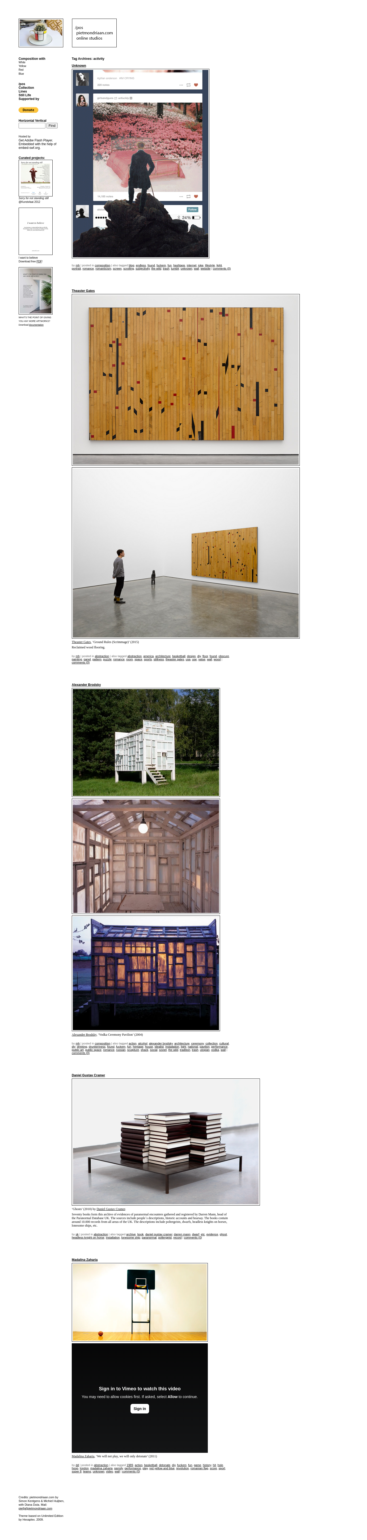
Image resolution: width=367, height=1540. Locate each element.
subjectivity (143, 268)
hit (214, 1465)
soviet (163, 1049)
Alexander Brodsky (86, 685)
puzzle (107, 659)
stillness (159, 659)
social (153, 1049)
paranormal (149, 1237)
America (148, 656)
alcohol (142, 1043)
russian (120, 1049)
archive (131, 1234)
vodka (215, 1049)
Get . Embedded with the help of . (37, 144)
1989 (129, 1465)
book (140, 1234)
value (202, 659)
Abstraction (102, 656)
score (213, 1468)
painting (77, 659)
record (177, 1237)
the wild (156, 268)
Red (21, 69)
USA (188, 659)
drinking (82, 1046)
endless (141, 265)
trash (166, 268)
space (138, 659)
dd (77, 1465)
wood (217, 659)
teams (87, 1471)
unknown (186, 268)
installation (172, 1046)
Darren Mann (182, 1234)
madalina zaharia (101, 1468)
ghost (223, 1234)
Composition (103, 265)
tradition (185, 1049)
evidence (212, 1234)
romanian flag (199, 1468)
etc (203, 1234)
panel (87, 659)
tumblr (175, 268)
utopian (205, 1049)
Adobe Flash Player (38, 140)
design (191, 656)
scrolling (128, 268)
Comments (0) (222, 268)
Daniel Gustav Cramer (88, 1075)
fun (170, 265)
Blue (21, 73)
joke (201, 265)
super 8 (77, 1471)
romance (88, 268)
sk (77, 1234)
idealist (159, 1046)
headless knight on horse (88, 1237)
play (145, 1468)
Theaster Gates (83, 291)
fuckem (161, 265)
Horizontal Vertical (33, 121)
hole (220, 1465)
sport (222, 1468)
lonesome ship (130, 1237)
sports (148, 659)
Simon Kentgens (29, 1501)
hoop (75, 1468)
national (193, 1046)
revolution (182, 1468)
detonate (164, 1465)
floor (205, 656)
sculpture (133, 1049)
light (219, 265)
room (129, 659)
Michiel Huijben (54, 1501)
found (151, 265)
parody (118, 1468)
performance (219, 1046)
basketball (178, 656)
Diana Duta (32, 1504)
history (207, 1465)
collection (211, 1043)
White (22, 62)
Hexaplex (29, 1519)
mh (78, 265)
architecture (163, 656)
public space (93, 1049)
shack (144, 1049)
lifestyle (210, 265)
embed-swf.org (29, 148)
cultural (224, 1043)
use (194, 659)
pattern (97, 659)
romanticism (103, 268)
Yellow (22, 66)
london (84, 1468)
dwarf (195, 1234)
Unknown (79, 66)
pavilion (204, 1046)
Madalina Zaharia (85, 1260)
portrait (76, 268)
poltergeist (165, 1237)
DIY (199, 656)
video (109, 1471)
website (205, 268)
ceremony (197, 1043)
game (197, 1465)
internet (192, 265)
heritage (138, 1046)
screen (117, 268)
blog (131, 265)
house (149, 1046)
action (132, 1043)
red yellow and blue (162, 1468)
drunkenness (97, 1046)
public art (78, 1049)
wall (196, 268)
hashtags (179, 265)
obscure (223, 656)
